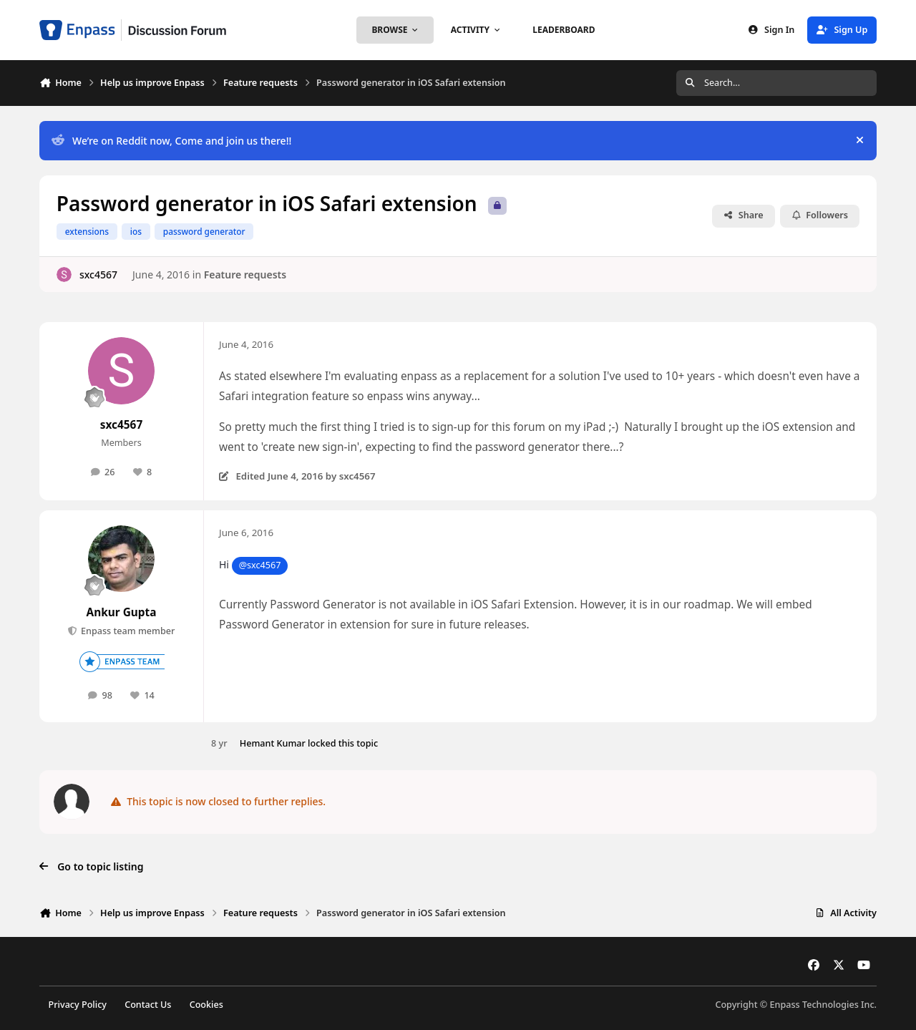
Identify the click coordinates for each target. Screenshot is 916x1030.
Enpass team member (127, 631)
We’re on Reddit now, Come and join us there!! (171, 140)
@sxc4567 (260, 565)
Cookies (206, 1005)
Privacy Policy (78, 1005)
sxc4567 (98, 274)
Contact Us (148, 1005)
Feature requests (245, 274)
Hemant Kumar (273, 743)
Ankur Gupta (122, 612)
